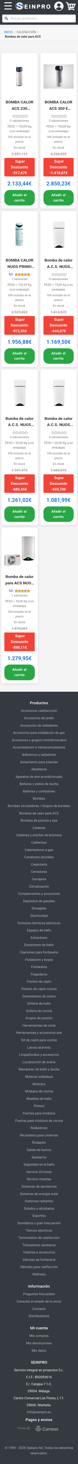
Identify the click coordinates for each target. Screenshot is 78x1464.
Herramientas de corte (39, 1025)
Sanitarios (39, 1157)
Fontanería (39, 967)
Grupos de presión (39, 1018)
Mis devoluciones (39, 1343)
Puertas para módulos (39, 1113)
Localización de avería (39, 1062)
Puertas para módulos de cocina (39, 1121)
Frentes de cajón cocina (39, 989)
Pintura (39, 1106)
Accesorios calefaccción (39, 711)
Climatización (39, 886)
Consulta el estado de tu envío (39, 1301)
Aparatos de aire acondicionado (39, 777)
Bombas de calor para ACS (39, 813)
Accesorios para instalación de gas (39, 733)
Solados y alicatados (39, 1208)
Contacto (39, 1309)
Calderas (39, 828)
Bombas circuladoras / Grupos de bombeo (39, 806)
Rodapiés (39, 1142)
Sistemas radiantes (39, 1201)
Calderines (39, 842)
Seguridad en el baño (39, 1164)
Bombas (39, 798)
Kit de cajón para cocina (39, 1040)
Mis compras (39, 1336)
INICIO (8, 32)
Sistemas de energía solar (39, 1194)
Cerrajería (39, 879)
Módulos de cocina (39, 1091)
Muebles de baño (39, 1099)
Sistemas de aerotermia (39, 1186)
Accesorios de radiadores (39, 725)
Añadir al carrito (19, 197)
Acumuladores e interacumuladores (39, 747)
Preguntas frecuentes (39, 1294)
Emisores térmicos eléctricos (39, 923)
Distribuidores (39, 1316)
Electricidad (39, 916)
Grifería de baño (39, 1003)
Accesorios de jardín (39, 718)
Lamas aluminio (39, 1047)
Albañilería (39, 769)
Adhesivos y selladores (39, 755)
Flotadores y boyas (39, 960)
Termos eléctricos (39, 1230)
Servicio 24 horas (39, 1172)
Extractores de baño (39, 945)
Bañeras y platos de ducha (39, 784)
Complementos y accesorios (39, 894)
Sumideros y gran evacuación (39, 1223)
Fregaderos (39, 974)
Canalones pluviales (39, 857)
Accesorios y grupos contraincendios (39, 740)
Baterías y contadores (39, 791)
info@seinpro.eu (39, 1412)
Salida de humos (39, 1150)
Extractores (39, 938)
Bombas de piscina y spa (39, 820)
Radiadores (39, 1128)
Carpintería (39, 864)
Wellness (39, 1274)
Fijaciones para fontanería (39, 952)
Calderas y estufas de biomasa (39, 835)
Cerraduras (39, 872)
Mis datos (39, 1351)
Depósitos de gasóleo (39, 901)
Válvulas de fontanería (38, 1260)
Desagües (39, 908)
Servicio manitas (39, 1179)
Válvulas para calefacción (39, 1267)
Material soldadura (39, 1077)
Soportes (39, 1216)
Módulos (38, 1084)
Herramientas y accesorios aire (39, 1033)
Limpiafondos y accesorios (39, 1055)
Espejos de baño (39, 930)
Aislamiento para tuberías (39, 762)
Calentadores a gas (39, 850)
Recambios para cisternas (39, 1135)
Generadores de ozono (39, 996)
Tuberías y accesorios (39, 1252)
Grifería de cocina (39, 1011)
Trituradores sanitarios (39, 1245)
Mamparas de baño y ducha (39, 1069)
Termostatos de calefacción (38, 1238)
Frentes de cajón (39, 981)
